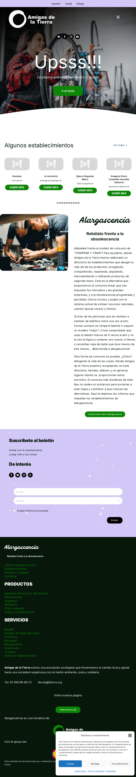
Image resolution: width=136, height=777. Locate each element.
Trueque (10, 651)
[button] (130, 735)
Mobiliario (10, 604)
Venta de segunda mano (20, 655)
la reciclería (51, 176)
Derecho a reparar (16, 572)
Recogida (10, 640)
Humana (17, 176)
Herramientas (13, 597)
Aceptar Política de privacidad (32, 510)
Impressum (111, 771)
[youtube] (77, 36)
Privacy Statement (96, 771)
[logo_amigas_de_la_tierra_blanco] (32, 11)
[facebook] (65, 36)
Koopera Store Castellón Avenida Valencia (119, 179)
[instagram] (71, 36)
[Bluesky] (58, 36)
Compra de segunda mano (22, 633)
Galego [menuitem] (80, 3)
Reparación (11, 648)
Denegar (95, 763)
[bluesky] (17, 475)
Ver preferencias (120, 763)
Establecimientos (15, 568)
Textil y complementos (19, 612)
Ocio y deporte (14, 608)
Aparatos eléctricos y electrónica (26, 593)
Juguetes (10, 600)
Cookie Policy (80, 771)
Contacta (10, 576)
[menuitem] (56, 3)
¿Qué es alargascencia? (20, 565)
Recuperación (13, 644)
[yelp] (30, 475)
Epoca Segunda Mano (85, 178)
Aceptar (70, 763)
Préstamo (10, 636)
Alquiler (9, 629)
